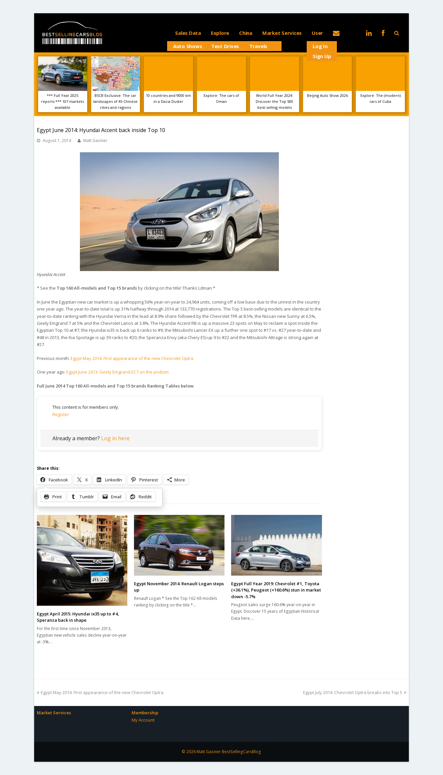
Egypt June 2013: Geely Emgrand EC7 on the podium (117, 372)
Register (60, 414)
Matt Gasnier (95, 140)
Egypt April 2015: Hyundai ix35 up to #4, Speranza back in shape (78, 617)
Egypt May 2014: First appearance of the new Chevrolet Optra (132, 358)
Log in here (115, 438)
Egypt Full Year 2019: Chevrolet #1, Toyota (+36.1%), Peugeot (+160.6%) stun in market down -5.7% (276, 590)
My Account (143, 720)
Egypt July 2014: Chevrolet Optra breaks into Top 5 (354, 692)
